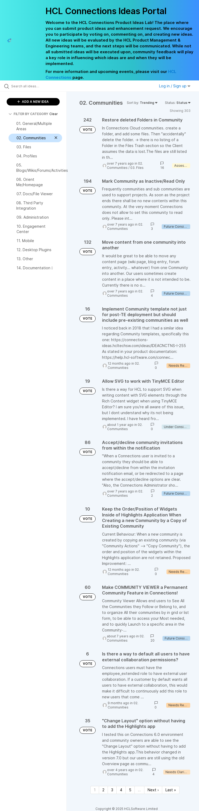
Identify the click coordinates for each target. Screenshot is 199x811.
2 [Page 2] (103, 790)
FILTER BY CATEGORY (28, 114)
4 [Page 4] (121, 790)
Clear (53, 114)
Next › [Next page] (153, 790)
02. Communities (125, 165)
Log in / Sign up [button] (174, 86)
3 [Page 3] (112, 790)
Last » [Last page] (170, 790)
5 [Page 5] (130, 790)
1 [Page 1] (95, 790)
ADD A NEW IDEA (33, 102)
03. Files (137, 168)
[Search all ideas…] (36, 86)
